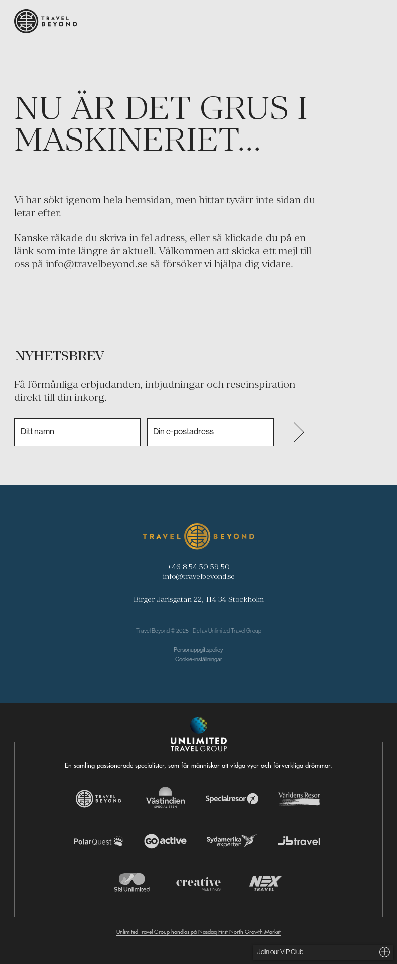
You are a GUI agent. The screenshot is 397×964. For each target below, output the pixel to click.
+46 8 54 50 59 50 (198, 566)
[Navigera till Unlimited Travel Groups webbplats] (198, 734)
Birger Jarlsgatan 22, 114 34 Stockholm (199, 599)
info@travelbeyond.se (97, 264)
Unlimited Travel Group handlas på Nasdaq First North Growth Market (198, 931)
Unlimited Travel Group (234, 631)
